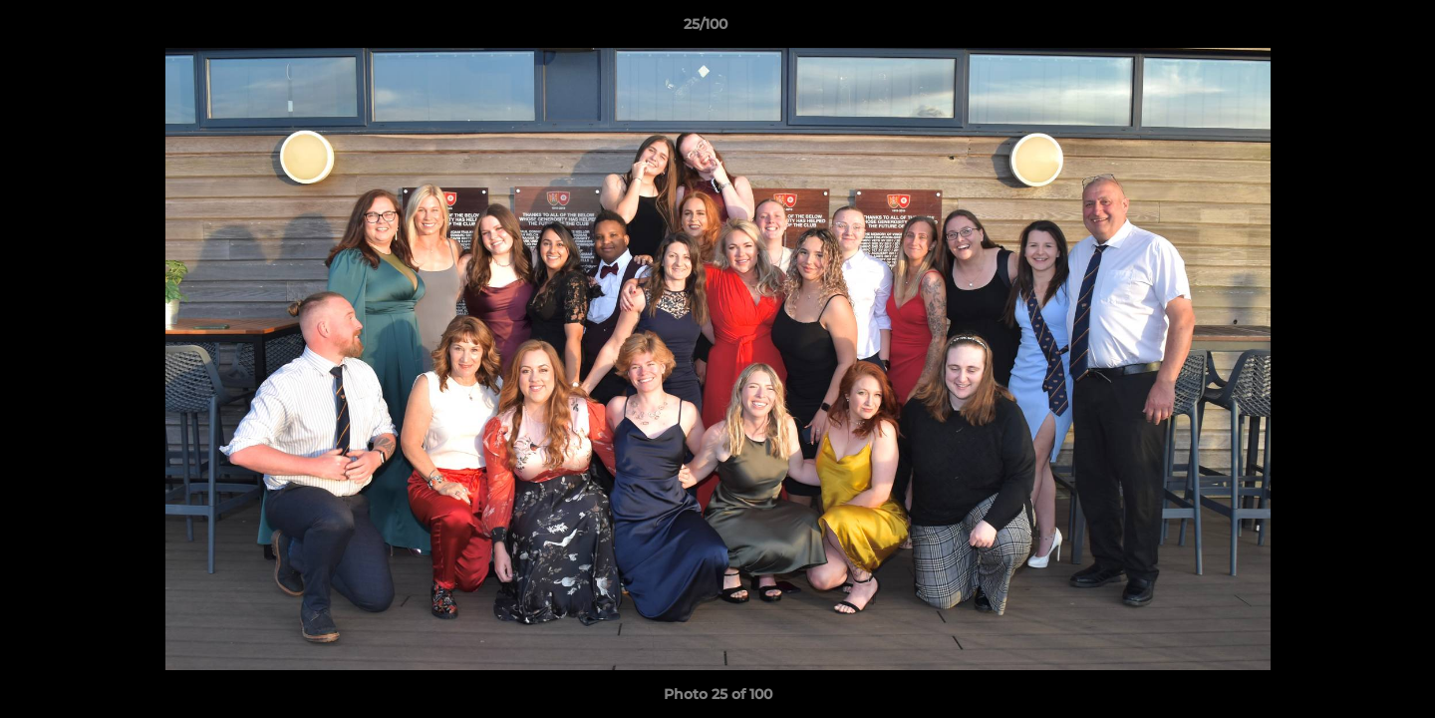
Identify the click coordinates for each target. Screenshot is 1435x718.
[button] (1351, 29)
